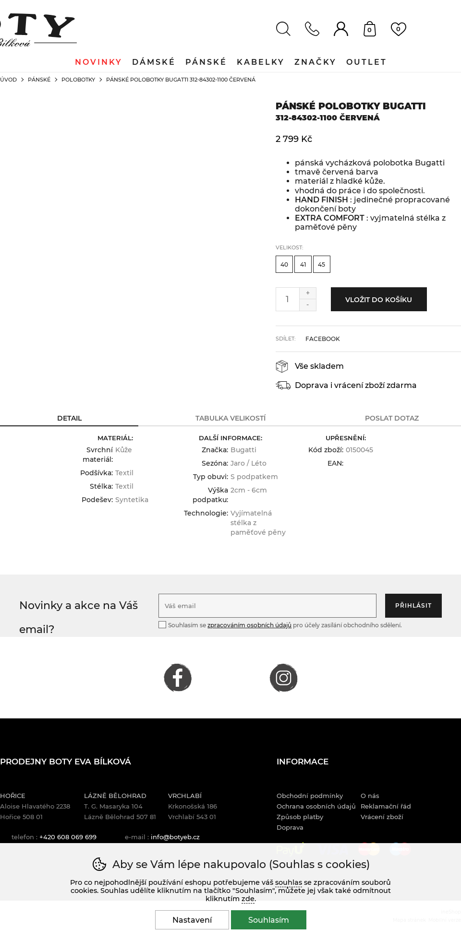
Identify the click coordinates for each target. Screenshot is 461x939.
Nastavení (192, 920)
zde (248, 898)
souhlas (288, 882)
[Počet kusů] (288, 299)
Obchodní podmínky (310, 795)
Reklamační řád (386, 806)
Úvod (8, 79)
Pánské (39, 79)
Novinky (98, 62)
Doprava (290, 827)
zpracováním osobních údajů (249, 625)
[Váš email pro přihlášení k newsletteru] (267, 606)
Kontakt (312, 28)
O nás (370, 795)
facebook (322, 339)
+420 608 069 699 (68, 837)
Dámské (154, 62)
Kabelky (261, 62)
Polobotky (78, 79)
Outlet (366, 62)
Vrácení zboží (382, 817)
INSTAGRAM (283, 677)
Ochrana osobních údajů (316, 806)
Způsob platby (300, 817)
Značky (315, 62)
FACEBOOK (177, 677)
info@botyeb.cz (175, 837)
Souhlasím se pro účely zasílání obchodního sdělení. (280, 625)
